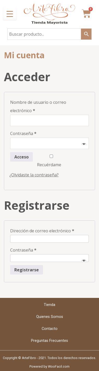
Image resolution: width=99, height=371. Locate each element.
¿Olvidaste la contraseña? (34, 175)
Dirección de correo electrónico (42, 231)
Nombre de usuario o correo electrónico (38, 106)
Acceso (21, 157)
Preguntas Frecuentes (49, 340)
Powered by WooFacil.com (49, 366)
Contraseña (23, 133)
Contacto (50, 329)
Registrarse (26, 270)
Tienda (49, 305)
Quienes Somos (49, 317)
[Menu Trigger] (10, 14)
